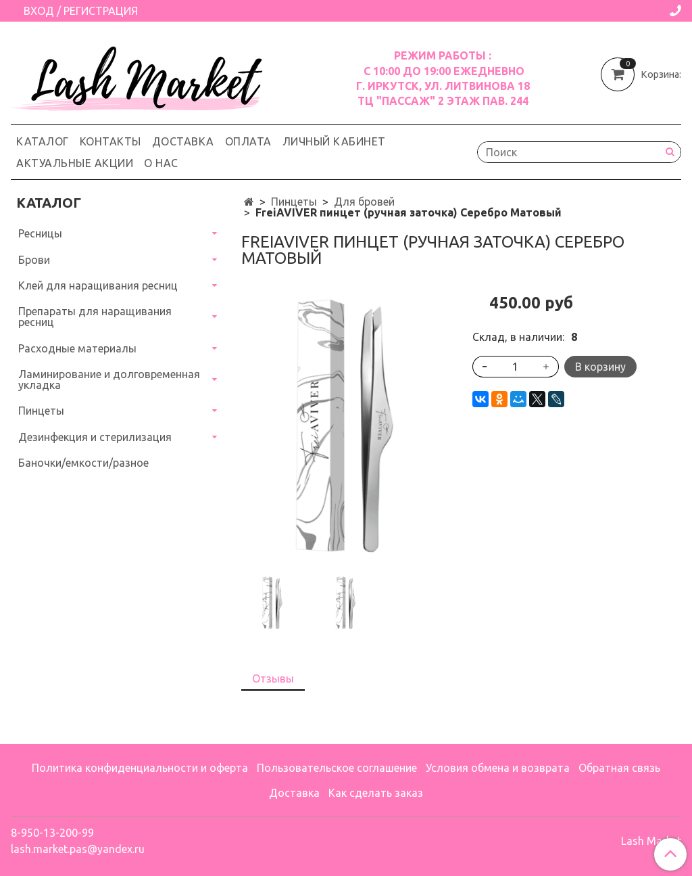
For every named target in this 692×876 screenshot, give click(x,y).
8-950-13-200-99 (52, 833)
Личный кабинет (334, 141)
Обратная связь (619, 768)
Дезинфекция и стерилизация (95, 437)
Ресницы (40, 233)
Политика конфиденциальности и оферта (140, 768)
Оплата (248, 141)
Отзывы (273, 678)
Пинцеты (294, 201)
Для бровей (364, 201)
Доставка (183, 141)
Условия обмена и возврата (498, 768)
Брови (34, 260)
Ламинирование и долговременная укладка (109, 379)
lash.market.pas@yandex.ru (78, 849)
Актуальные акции (74, 163)
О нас (161, 163)
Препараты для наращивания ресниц (95, 316)
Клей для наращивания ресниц (98, 285)
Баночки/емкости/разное (83, 463)
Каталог (42, 141)
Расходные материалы (77, 348)
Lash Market (651, 840)
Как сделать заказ (375, 793)
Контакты (110, 141)
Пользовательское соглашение (337, 768)
